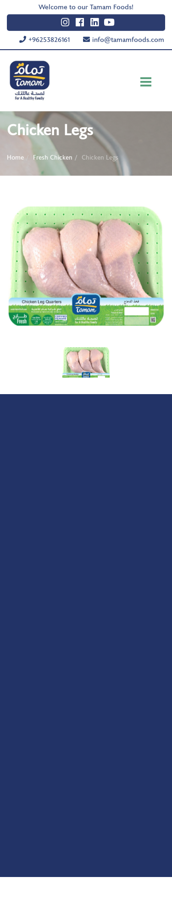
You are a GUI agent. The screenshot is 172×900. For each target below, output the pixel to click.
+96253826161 (49, 37)
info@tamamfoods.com (128, 37)
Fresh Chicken (52, 156)
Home (15, 156)
